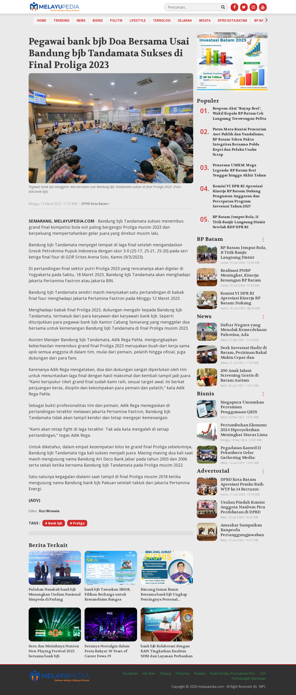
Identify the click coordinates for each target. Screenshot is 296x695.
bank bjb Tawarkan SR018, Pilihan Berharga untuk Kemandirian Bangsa (107, 594)
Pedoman (183, 673)
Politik (116, 20)
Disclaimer (130, 673)
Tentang (165, 673)
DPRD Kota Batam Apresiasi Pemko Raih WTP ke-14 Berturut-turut (242, 487)
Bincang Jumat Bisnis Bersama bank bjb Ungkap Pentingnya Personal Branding (164, 597)
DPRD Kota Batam (232, 20)
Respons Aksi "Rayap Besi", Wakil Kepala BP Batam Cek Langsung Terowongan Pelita (239, 113)
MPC (262, 686)
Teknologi (162, 20)
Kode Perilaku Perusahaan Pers (232, 673)
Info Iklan (148, 673)
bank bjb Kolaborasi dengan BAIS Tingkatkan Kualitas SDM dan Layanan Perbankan (167, 651)
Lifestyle (138, 20)
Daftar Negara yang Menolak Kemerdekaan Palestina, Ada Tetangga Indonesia (243, 332)
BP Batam (262, 20)
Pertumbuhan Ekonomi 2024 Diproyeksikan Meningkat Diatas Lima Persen (244, 432)
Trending (61, 20)
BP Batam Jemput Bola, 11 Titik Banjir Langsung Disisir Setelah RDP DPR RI (239, 221)
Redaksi (200, 673)
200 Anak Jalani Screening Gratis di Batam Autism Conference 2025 (239, 378)
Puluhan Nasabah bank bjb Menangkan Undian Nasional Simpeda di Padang (55, 594)
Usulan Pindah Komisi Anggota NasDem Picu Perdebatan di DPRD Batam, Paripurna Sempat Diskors (242, 512)
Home (41, 20)
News (81, 20)
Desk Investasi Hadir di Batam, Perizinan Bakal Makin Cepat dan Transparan (243, 355)
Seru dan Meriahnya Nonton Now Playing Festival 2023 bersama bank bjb (54, 651)
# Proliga (77, 523)
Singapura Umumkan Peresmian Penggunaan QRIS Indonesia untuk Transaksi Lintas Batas (243, 412)
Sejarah (185, 20)
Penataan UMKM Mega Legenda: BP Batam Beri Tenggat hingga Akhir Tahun (239, 170)
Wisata (205, 20)
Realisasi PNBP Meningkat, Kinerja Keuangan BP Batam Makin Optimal (240, 278)
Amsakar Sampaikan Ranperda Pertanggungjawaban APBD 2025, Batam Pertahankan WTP (242, 535)
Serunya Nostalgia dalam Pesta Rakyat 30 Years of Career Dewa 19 (107, 651)
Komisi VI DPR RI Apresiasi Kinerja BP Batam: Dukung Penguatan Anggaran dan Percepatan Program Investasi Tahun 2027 (238, 196)
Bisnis (98, 20)
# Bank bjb (53, 523)
